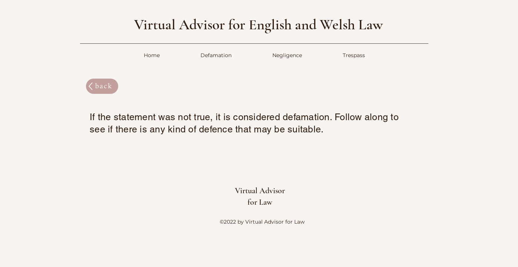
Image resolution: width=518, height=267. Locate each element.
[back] (102, 86)
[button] (216, 55)
